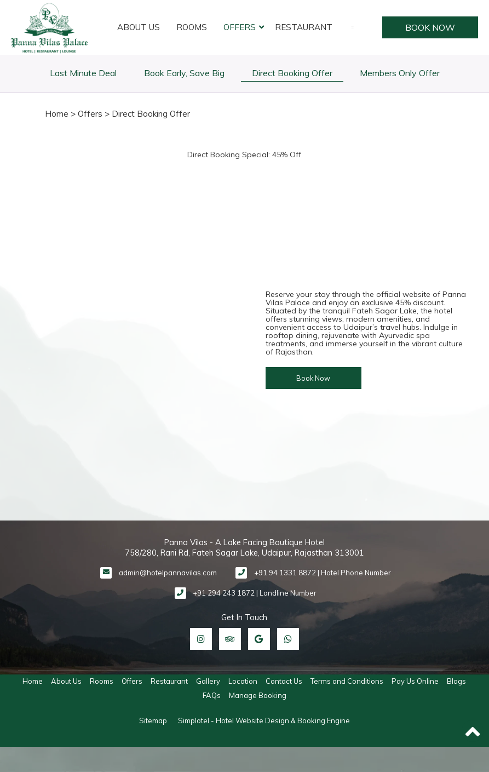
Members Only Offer (400, 72)
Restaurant (303, 27)
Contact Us (284, 681)
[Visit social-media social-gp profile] (259, 639)
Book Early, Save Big (184, 72)
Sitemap (153, 720)
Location (242, 681)
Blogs (456, 681)
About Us (138, 27)
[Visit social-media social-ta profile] (230, 639)
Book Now (428, 27)
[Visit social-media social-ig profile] (201, 639)
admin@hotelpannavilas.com (168, 572)
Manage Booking (257, 695)
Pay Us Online (415, 681)
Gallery (208, 681)
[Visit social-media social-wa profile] (288, 639)
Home (56, 113)
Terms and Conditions (346, 681)
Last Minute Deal (83, 72)
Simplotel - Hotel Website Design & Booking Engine (264, 720)
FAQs (212, 695)
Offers (239, 27)
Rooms (191, 27)
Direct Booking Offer (292, 72)
